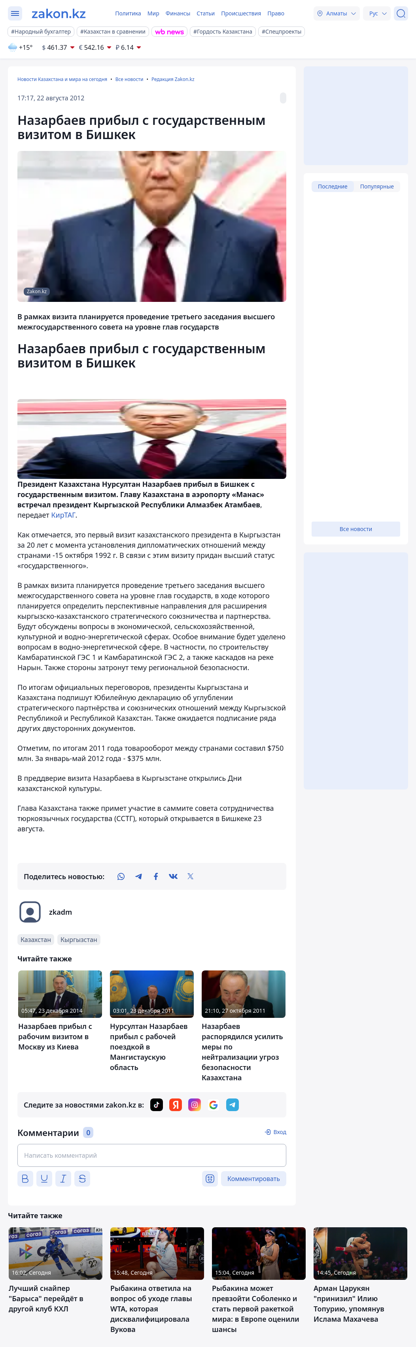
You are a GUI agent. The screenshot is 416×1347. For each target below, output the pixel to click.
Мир (153, 13)
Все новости (129, 79)
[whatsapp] (121, 876)
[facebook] (156, 876)
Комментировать (253, 1178)
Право (275, 13)
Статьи (206, 13)
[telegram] (138, 876)
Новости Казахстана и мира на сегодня (62, 79)
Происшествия (241, 13)
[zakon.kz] (59, 13)
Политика (128, 13)
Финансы (178, 13)
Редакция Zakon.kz (173, 79)
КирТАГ (63, 515)
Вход (279, 1132)
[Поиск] (401, 13)
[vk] (173, 876)
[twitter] (190, 876)
